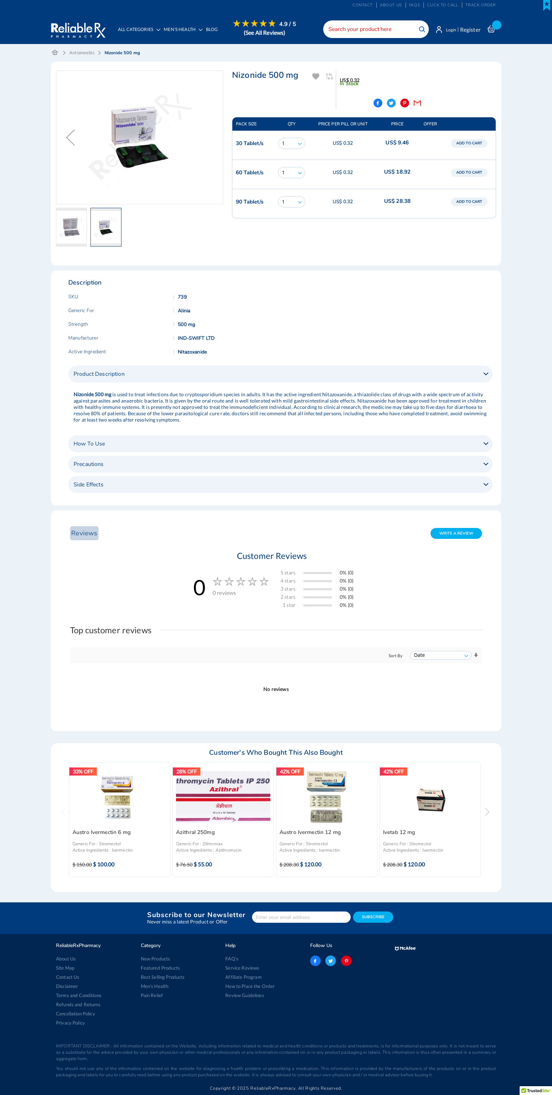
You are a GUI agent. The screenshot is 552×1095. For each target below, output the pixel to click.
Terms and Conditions (78, 995)
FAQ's (231, 959)
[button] (70, 138)
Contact (362, 5)
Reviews (83, 534)
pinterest (345, 961)
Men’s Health (155, 986)
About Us (65, 959)
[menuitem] (183, 33)
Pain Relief (152, 995)
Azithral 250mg (195, 833)
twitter (330, 961)
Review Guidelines (244, 995)
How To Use (89, 444)
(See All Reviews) (266, 32)
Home (55, 53)
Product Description (99, 375)
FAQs (414, 5)
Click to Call (442, 5)
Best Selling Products (162, 977)
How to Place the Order (249, 986)
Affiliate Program (243, 977)
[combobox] (373, 29)
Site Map (65, 968)
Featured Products (160, 968)
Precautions (89, 465)
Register (470, 29)
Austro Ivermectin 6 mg (102, 833)
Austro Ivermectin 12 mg (310, 833)
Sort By (395, 656)
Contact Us (67, 977)
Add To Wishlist (316, 77)
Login (449, 29)
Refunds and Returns (77, 1004)
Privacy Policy (70, 1023)
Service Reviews (242, 968)
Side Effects (89, 485)
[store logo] (78, 28)
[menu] (206, 33)
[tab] (280, 374)
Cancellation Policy (75, 1013)
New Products (155, 959)
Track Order (480, 5)
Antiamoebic (82, 53)
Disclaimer (67, 986)
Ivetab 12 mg (399, 833)
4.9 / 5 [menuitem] (289, 24)
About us (391, 5)
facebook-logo (315, 961)
